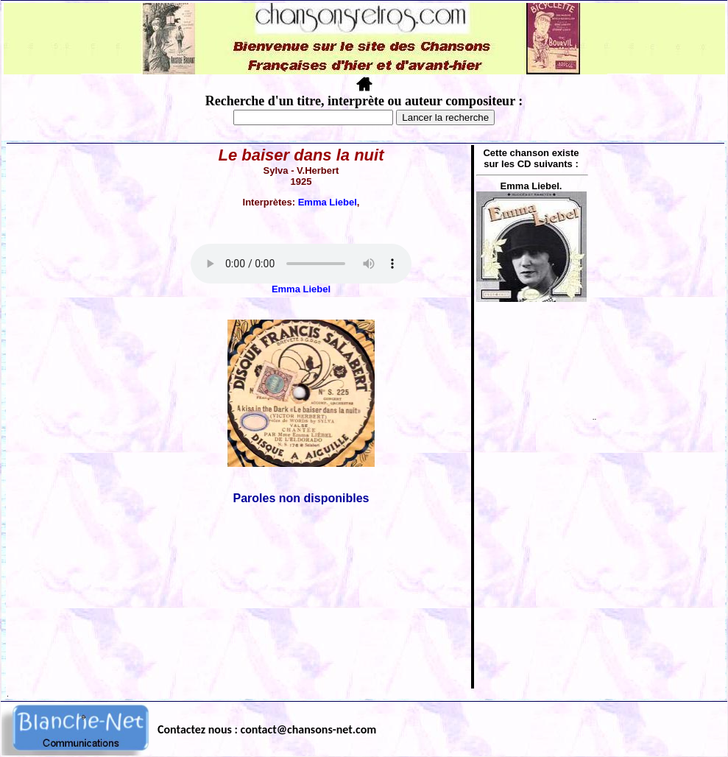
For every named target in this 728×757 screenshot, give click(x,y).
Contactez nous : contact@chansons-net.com (267, 729)
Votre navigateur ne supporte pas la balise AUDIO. (301, 264)
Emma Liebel (327, 202)
